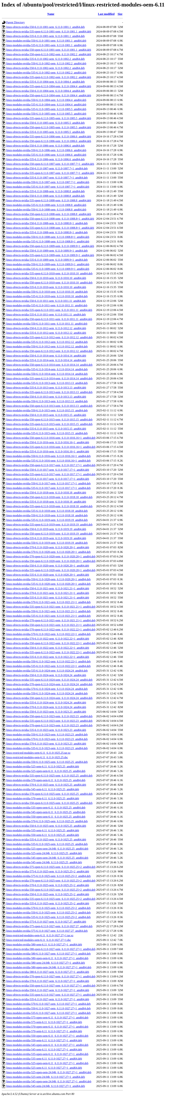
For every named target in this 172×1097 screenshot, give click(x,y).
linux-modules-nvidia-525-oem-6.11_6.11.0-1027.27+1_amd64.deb (44, 1067)
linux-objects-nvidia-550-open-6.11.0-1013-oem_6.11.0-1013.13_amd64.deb (49, 405)
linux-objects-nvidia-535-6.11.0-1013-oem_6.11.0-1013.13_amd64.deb (46, 387)
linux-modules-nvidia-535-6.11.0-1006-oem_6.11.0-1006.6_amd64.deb (46, 154)
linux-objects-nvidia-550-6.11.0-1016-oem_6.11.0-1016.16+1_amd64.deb (47, 442)
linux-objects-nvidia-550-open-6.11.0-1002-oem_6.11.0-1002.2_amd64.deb (48, 54)
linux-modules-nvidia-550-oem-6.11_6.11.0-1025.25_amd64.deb (42, 834)
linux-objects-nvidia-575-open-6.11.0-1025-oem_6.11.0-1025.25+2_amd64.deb (50, 866)
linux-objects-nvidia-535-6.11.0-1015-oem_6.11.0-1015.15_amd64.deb (46, 428)
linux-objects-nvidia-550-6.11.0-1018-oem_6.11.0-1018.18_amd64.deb (46, 492)
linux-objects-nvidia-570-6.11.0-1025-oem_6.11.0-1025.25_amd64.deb (46, 784)
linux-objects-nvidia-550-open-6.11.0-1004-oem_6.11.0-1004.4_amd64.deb (48, 95)
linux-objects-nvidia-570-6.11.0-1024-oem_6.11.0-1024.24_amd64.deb (46, 707)
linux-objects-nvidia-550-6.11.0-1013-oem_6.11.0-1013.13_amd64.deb (46, 396)
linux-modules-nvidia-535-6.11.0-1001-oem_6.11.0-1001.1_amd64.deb (46, 45)
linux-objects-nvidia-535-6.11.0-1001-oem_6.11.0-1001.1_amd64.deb (45, 36)
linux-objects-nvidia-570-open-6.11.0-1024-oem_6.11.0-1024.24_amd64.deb (49, 684)
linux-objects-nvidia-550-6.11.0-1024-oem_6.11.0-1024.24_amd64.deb (46, 675)
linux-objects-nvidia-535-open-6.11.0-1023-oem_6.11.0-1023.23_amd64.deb (49, 720)
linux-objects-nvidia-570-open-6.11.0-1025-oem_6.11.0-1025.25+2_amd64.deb (50, 880)
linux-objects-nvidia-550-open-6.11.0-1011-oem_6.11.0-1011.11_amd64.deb (49, 319)
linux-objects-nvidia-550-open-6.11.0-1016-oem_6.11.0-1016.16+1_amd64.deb (50, 437)
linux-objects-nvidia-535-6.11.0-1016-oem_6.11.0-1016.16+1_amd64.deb (47, 451)
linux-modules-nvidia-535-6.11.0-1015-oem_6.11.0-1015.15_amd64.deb (47, 433)
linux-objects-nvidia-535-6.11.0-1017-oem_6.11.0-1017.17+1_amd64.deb (47, 478)
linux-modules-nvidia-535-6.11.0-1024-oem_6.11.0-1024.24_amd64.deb (47, 670)
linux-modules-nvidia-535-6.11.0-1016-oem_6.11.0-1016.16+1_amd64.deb (48, 460)
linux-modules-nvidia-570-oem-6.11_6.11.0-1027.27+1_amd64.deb (44, 1031)
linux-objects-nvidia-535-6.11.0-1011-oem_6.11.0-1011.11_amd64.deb (46, 314)
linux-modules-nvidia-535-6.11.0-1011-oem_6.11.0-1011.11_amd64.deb (46, 305)
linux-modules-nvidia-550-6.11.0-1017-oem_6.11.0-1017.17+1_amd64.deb (48, 483)
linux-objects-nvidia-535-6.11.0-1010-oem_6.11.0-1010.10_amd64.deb (46, 287)
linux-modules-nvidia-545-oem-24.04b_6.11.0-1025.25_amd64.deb (44, 862)
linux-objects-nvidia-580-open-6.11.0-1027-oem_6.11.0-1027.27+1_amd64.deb (50, 949)
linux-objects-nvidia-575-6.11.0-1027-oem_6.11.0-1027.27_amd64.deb (46, 921)
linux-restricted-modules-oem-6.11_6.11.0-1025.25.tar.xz (38, 752)
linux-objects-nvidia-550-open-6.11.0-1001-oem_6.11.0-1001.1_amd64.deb (48, 49)
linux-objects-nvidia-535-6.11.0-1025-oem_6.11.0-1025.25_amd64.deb (46, 839)
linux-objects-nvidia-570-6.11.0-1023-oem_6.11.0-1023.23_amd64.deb (46, 743)
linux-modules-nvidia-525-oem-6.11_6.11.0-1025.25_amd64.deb (42, 766)
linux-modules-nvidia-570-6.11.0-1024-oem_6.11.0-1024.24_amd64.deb (47, 688)
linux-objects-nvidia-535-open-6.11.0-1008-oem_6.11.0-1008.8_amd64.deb (48, 200)
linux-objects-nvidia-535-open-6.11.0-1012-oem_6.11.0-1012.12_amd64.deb (49, 337)
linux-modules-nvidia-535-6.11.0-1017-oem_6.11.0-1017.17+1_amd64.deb (48, 488)
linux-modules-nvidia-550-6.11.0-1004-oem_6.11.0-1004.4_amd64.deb (46, 99)
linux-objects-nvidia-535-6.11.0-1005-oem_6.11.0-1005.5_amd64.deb (45, 131)
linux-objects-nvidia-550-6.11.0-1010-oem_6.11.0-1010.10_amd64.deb (46, 278)
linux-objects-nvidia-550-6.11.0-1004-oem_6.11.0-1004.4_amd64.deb (45, 90)
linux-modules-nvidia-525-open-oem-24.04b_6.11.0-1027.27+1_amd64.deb (48, 1072)
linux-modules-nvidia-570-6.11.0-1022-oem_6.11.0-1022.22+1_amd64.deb (48, 634)
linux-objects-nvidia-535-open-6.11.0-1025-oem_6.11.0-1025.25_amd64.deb (49, 775)
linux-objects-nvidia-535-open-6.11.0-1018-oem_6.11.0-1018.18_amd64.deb (49, 506)
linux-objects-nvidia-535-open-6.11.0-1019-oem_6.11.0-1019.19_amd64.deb (49, 524)
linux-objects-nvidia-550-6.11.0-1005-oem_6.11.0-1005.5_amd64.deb (45, 122)
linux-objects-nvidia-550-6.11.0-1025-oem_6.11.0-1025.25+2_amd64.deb (47, 894)
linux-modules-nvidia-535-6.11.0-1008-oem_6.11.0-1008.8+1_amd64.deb (47, 241)
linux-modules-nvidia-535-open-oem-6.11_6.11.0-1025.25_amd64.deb (45, 807)
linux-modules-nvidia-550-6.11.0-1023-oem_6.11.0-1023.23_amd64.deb (47, 734)
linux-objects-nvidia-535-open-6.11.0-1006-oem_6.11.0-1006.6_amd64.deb (48, 136)
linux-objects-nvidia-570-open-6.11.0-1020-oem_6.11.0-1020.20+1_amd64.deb (50, 556)
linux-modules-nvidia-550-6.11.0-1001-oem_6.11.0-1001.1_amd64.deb (46, 40)
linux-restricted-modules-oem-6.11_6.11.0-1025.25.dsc (37, 757)
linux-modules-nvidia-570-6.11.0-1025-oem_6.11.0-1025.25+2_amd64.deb (48, 907)
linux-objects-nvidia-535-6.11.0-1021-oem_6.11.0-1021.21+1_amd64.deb (47, 597)
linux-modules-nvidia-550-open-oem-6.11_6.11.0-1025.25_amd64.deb (45, 816)
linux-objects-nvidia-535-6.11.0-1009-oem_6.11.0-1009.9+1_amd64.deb (47, 259)
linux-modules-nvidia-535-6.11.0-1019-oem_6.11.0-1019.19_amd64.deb (47, 519)
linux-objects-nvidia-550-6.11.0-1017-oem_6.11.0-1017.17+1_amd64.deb (47, 469)
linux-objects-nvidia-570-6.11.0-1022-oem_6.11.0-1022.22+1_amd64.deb (47, 638)
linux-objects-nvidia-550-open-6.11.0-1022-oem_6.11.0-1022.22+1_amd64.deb (50, 643)
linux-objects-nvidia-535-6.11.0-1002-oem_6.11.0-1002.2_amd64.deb (45, 58)
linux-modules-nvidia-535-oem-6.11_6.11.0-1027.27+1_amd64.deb (44, 1058)
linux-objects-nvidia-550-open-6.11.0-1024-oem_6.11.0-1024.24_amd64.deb (49, 698)
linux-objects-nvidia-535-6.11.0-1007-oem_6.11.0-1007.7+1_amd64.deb (47, 177)
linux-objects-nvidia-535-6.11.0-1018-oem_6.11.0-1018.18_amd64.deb (46, 501)
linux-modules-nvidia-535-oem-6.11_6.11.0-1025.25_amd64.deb (42, 830)
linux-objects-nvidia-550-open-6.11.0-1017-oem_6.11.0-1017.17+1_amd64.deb (50, 465)
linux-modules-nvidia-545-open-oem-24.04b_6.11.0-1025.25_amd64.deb (47, 857)
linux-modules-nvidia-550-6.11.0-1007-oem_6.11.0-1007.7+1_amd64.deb (47, 182)
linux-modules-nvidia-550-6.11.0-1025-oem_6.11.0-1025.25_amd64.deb (47, 761)
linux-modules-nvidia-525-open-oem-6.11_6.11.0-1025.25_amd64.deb (45, 771)
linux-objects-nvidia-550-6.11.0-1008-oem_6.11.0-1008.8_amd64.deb (45, 195)
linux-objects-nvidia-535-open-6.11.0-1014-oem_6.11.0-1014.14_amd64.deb (49, 378)
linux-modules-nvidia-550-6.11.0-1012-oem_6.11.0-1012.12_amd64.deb (47, 346)
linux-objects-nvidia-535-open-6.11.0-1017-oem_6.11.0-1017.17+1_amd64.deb (50, 474)
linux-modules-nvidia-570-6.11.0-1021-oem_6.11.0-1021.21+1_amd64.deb (48, 602)
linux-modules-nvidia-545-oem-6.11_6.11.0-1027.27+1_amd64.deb (44, 1049)
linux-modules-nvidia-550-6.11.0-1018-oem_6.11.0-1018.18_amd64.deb (47, 515)
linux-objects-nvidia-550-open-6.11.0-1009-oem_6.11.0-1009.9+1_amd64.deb (50, 246)
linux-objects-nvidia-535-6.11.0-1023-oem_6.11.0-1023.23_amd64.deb (46, 729)
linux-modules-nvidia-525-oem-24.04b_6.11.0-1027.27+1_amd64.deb (45, 1076)
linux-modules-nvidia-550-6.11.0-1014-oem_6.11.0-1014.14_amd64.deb (47, 373)
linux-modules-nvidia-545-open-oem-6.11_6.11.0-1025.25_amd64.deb (45, 812)
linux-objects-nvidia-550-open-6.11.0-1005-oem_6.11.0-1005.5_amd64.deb (48, 127)
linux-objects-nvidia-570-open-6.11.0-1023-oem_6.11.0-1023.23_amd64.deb (49, 725)
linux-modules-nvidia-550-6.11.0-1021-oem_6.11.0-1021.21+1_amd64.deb (48, 611)
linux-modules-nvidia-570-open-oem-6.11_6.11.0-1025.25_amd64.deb (45, 780)
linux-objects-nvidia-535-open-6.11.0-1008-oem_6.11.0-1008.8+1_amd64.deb (50, 227)
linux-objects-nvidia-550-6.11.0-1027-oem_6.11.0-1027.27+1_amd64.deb (47, 990)
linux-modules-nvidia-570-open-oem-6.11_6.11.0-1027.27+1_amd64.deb (47, 1026)
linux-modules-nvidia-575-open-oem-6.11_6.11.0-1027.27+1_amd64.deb (47, 1017)
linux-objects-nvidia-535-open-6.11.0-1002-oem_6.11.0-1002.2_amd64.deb (48, 77)
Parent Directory (15, 22)
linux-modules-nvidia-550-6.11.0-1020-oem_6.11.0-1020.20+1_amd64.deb (48, 579)
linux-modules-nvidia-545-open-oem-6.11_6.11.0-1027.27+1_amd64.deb (47, 1044)
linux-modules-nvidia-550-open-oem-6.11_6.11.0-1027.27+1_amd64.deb (47, 1035)
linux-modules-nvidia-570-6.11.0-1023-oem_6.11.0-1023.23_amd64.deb (47, 739)
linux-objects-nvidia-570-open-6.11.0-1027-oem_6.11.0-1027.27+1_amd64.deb (50, 976)
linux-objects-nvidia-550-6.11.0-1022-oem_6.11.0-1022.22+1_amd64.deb (47, 647)
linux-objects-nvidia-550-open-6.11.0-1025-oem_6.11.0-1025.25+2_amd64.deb (50, 889)
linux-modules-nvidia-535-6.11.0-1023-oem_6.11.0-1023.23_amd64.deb (47, 748)
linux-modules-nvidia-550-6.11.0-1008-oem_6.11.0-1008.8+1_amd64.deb (47, 236)
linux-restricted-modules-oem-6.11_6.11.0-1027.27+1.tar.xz (39, 935)
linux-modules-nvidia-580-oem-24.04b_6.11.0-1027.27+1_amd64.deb (45, 962)
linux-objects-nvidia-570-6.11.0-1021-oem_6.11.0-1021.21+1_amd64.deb (47, 593)
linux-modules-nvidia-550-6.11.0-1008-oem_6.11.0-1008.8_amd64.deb (46, 209)
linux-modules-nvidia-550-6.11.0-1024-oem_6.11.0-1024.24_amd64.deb (47, 693)
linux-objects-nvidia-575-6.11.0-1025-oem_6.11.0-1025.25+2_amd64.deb (47, 871)
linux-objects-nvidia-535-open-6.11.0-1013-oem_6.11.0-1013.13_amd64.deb (49, 392)
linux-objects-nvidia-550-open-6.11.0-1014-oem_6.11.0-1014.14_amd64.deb (49, 364)
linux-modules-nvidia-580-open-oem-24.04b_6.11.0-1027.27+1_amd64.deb (48, 967)
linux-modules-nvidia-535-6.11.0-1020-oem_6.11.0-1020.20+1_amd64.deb (48, 583)
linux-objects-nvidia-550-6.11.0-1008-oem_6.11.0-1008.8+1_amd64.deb (47, 223)
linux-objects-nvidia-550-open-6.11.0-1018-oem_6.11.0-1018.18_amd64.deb (49, 497)
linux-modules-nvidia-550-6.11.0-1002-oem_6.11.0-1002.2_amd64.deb (46, 63)
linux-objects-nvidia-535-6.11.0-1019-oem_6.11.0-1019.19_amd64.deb (46, 538)
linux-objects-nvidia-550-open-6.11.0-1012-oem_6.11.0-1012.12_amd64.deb (49, 351)
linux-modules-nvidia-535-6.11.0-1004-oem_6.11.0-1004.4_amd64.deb (46, 104)
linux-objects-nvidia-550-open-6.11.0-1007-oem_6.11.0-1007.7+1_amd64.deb (50, 163)
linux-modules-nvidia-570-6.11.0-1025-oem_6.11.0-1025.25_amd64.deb (47, 821)
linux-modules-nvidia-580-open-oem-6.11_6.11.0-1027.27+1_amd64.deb (47, 958)
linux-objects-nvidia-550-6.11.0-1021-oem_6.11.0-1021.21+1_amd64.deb (47, 588)
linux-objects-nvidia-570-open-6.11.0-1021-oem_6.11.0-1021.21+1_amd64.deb (50, 620)
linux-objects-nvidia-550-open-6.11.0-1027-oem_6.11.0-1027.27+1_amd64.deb (50, 985)
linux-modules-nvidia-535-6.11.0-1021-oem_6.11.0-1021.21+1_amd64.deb (48, 615)
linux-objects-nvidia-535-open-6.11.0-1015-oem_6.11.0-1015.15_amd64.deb (49, 424)
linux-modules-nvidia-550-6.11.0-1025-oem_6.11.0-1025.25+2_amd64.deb (48, 912)
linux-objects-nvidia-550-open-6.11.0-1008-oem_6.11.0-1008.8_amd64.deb (48, 214)
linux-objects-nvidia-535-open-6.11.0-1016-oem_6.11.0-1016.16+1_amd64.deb (50, 446)
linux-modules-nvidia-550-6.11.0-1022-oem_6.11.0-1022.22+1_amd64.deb (48, 661)
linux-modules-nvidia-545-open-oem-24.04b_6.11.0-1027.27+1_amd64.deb (48, 1081)
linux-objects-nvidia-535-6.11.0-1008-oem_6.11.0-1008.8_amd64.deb (45, 191)
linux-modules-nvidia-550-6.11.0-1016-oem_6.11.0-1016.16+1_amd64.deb (48, 456)
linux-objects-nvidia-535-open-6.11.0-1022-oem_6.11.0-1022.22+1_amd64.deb (50, 652)
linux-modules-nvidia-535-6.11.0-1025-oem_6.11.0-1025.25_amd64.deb (47, 844)
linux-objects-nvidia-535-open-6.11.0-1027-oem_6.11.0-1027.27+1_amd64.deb (50, 994)
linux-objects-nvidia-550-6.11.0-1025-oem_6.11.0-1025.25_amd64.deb (46, 825)
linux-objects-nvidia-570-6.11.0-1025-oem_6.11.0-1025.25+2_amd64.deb (47, 885)
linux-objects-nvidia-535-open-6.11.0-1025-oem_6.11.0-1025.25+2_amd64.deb (50, 898)
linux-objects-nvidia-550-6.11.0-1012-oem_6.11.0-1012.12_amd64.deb (46, 328)
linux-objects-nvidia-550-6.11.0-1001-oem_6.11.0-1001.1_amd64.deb (45, 26)
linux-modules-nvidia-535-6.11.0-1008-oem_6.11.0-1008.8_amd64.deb (46, 204)
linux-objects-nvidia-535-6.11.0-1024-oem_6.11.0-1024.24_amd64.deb (46, 702)
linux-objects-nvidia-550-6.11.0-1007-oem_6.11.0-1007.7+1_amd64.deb (47, 168)
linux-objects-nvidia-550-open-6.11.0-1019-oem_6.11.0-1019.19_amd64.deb (49, 533)
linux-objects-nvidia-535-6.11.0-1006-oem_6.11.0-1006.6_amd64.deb (45, 159)
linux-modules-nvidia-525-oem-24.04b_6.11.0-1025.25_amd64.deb (44, 853)
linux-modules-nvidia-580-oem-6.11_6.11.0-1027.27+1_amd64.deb (44, 944)
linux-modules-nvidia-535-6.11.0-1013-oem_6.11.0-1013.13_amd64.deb (47, 383)
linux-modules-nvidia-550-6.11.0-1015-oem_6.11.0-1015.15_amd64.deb (47, 410)
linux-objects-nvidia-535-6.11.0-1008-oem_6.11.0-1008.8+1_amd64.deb (47, 232)
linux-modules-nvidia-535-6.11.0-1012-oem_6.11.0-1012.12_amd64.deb (47, 341)
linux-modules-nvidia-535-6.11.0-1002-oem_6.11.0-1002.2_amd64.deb (46, 72)
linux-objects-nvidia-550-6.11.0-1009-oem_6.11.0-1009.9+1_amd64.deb (47, 250)
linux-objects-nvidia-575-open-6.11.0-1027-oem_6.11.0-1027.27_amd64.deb (49, 926)
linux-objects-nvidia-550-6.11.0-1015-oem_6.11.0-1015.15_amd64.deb (46, 414)
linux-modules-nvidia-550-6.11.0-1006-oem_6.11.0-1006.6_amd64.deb (46, 150)
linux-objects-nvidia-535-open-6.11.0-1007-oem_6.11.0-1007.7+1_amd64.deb (50, 173)
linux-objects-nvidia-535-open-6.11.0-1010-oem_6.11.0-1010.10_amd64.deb (49, 273)
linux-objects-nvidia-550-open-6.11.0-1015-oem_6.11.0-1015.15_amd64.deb (49, 419)
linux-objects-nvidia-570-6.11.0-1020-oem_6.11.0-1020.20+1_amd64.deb (47, 547)
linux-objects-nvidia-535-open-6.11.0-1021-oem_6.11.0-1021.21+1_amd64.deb (50, 606)
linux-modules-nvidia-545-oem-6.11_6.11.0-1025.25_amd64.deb (42, 789)
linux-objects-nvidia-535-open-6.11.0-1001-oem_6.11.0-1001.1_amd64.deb (48, 31)
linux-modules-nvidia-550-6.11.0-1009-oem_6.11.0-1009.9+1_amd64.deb (47, 264)
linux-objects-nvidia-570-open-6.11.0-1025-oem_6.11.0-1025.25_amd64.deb (49, 793)
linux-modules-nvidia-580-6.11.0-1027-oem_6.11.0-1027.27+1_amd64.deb (48, 953)
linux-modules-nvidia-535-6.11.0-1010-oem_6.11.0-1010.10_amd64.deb (47, 296)
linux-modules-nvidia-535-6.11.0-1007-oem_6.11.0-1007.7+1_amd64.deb (47, 186)
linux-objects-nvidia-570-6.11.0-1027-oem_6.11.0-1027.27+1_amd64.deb (47, 981)
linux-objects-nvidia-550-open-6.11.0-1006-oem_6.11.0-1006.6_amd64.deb (48, 141)
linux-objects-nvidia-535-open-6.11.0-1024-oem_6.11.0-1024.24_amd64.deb (49, 679)
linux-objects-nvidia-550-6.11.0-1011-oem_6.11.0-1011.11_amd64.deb (46, 300)
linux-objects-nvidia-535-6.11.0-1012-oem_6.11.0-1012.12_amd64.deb (46, 332)
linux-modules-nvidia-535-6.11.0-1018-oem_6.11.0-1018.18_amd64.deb (47, 510)
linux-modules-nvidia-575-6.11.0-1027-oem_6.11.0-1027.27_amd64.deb (47, 930)
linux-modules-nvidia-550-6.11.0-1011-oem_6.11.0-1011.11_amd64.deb (46, 323)
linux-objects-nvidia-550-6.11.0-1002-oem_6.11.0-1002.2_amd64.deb (45, 68)
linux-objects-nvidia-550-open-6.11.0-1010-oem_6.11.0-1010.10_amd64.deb (49, 282)
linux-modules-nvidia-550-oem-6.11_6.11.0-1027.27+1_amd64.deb (44, 1040)
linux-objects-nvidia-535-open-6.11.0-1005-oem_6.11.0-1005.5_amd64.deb (48, 118)
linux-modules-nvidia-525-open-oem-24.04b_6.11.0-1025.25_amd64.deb (47, 848)
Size (120, 13)
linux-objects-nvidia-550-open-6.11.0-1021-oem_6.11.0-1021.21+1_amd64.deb (50, 624)
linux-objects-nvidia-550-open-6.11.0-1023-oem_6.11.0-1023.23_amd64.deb (49, 716)
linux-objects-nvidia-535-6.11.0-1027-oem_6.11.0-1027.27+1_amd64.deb (47, 999)
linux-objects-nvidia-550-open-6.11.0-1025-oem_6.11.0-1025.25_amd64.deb (49, 803)
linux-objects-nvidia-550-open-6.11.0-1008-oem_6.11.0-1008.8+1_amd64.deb (50, 218)
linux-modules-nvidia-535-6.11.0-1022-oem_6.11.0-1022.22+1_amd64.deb (48, 666)
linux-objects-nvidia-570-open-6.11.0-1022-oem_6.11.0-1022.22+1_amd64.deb (50, 629)
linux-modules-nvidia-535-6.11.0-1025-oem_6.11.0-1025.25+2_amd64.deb (48, 917)
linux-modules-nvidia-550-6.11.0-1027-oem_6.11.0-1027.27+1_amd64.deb (48, 1008)
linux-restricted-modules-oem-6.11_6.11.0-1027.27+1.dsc (38, 939)
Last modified (106, 13)
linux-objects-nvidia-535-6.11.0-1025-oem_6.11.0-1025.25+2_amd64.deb (47, 903)
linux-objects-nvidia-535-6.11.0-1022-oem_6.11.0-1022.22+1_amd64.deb (47, 656)
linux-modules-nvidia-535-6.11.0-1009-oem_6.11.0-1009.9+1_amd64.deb (47, 268)
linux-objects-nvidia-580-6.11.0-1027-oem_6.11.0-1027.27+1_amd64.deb (47, 971)
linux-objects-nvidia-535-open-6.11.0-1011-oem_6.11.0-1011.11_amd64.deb (49, 309)
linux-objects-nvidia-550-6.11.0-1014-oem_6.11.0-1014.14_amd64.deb (46, 355)
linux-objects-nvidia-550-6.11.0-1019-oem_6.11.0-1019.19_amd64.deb (46, 529)
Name (50, 13)
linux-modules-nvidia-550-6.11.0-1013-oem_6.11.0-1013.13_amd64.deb (47, 401)
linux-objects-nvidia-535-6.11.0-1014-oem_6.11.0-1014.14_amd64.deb (46, 360)
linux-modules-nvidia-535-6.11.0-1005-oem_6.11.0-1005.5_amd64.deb (46, 109)
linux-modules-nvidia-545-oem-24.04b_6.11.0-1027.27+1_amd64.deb (45, 1086)
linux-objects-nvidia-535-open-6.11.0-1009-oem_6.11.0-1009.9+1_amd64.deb (50, 255)
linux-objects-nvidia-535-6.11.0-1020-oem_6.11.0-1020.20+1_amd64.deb (47, 574)
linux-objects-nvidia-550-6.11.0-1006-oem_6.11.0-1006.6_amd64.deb (45, 145)
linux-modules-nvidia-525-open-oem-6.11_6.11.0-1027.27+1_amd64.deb (47, 1063)
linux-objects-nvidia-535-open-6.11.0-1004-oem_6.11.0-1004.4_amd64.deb (48, 86)
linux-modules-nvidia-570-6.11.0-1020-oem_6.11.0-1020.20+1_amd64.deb (48, 551)
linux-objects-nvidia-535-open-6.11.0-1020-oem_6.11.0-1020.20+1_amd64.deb (50, 570)
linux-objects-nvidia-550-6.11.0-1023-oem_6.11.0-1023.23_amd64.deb (46, 711)
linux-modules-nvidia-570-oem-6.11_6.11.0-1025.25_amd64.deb (42, 798)
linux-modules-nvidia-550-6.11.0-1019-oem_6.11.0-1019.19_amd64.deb (47, 542)
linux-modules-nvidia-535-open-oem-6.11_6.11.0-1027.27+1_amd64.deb (47, 1054)
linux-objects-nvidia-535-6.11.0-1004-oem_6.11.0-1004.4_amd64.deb (45, 81)
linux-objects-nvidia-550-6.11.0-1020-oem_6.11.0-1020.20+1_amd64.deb (47, 565)
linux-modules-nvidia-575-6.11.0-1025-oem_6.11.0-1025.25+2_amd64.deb (48, 876)
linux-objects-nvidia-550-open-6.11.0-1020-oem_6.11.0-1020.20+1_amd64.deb (50, 561)
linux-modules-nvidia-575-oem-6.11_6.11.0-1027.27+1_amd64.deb (44, 1022)
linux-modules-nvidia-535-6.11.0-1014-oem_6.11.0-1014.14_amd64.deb (47, 369)
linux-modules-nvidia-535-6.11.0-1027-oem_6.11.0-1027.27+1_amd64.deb (48, 1012)
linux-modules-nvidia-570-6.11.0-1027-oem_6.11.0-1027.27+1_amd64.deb (48, 1003)
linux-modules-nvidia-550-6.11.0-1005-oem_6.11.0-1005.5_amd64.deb (46, 113)
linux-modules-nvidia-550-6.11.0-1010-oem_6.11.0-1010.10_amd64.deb (47, 291)
